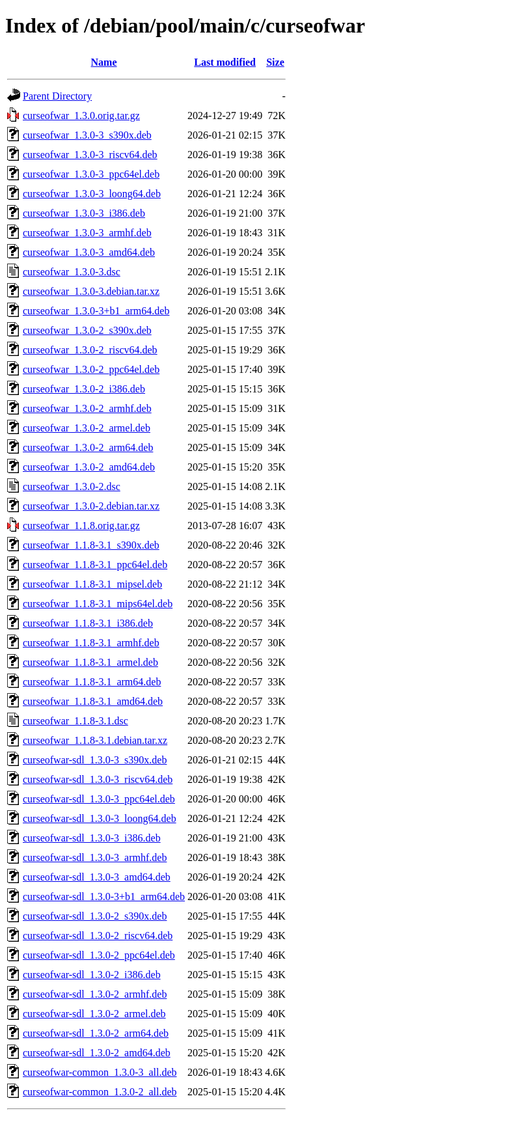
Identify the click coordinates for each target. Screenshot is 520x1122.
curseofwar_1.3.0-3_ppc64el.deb (91, 174)
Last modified (225, 62)
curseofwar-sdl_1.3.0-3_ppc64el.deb (99, 798)
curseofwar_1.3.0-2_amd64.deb (89, 466)
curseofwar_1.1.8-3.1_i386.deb (88, 623)
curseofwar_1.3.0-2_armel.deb (86, 427)
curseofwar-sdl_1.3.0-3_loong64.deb (99, 818)
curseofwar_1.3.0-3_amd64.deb (89, 252)
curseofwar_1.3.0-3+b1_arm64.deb (96, 310)
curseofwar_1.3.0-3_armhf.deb (87, 232)
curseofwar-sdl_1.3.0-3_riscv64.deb (97, 779)
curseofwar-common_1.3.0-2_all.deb (100, 1091)
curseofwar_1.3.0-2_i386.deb (84, 388)
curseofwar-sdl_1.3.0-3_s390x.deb (95, 759)
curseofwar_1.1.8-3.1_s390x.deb (91, 545)
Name (104, 62)
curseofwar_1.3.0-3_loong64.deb (92, 193)
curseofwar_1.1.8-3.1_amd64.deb (93, 701)
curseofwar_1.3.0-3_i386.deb (84, 213)
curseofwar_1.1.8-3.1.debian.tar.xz (95, 740)
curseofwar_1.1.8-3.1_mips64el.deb (97, 603)
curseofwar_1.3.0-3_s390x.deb (87, 135)
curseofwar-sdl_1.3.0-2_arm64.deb (96, 1033)
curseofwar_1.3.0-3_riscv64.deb (90, 154)
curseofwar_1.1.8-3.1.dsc (75, 720)
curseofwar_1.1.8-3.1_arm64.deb (92, 681)
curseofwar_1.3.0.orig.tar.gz (81, 115)
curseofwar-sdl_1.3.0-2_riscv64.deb (97, 935)
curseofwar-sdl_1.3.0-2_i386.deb (92, 974)
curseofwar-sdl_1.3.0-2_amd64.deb (97, 1052)
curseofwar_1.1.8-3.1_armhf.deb (91, 642)
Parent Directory (57, 96)
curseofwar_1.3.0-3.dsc (71, 271)
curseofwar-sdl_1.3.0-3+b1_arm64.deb (104, 896)
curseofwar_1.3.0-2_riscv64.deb (90, 349)
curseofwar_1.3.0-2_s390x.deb (87, 330)
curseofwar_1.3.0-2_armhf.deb (87, 408)
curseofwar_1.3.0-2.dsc (71, 486)
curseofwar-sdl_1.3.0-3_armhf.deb (95, 857)
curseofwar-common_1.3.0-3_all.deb (100, 1072)
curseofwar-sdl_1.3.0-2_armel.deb (94, 1013)
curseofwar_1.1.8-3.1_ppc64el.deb (95, 564)
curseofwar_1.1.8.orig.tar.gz (81, 525)
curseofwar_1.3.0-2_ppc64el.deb (91, 369)
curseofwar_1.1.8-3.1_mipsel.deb (92, 584)
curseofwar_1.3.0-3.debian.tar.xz (91, 291)
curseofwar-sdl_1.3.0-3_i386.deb (92, 837)
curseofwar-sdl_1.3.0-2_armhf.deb (95, 994)
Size (275, 62)
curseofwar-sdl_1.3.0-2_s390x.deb (95, 916)
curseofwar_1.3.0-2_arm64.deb (88, 447)
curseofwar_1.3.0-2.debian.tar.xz (91, 506)
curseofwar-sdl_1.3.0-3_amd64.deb (97, 877)
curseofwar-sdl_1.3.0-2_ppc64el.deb (99, 955)
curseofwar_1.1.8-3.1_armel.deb (90, 662)
